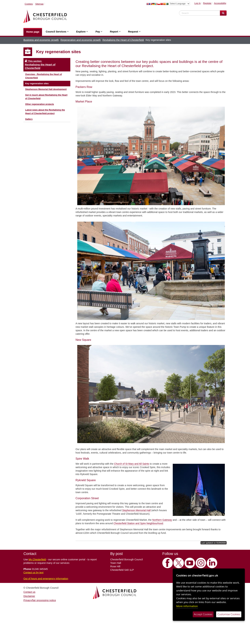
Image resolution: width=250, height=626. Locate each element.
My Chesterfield (37, 559)
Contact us (29, 592)
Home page (32, 31)
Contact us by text (33, 572)
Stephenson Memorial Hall (136, 510)
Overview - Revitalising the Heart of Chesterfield (43, 76)
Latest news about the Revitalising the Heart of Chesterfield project (45, 112)
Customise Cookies (228, 614)
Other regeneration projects (39, 104)
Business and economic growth (41, 40)
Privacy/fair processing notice (39, 600)
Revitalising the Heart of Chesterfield (123, 40)
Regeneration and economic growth (80, 40)
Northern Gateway (162, 519)
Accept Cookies (203, 614)
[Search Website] (223, 13)
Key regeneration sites (37, 83)
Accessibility (220, 3)
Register (207, 3)
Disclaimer (29, 596)
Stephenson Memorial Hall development (46, 89)
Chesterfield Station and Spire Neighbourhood (138, 523)
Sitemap (39, 4)
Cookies (29, 4)
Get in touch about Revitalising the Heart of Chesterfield (46, 97)
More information (187, 606)
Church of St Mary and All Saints (131, 463)
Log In (197, 3)
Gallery (29, 119)
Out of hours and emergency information (45, 578)
